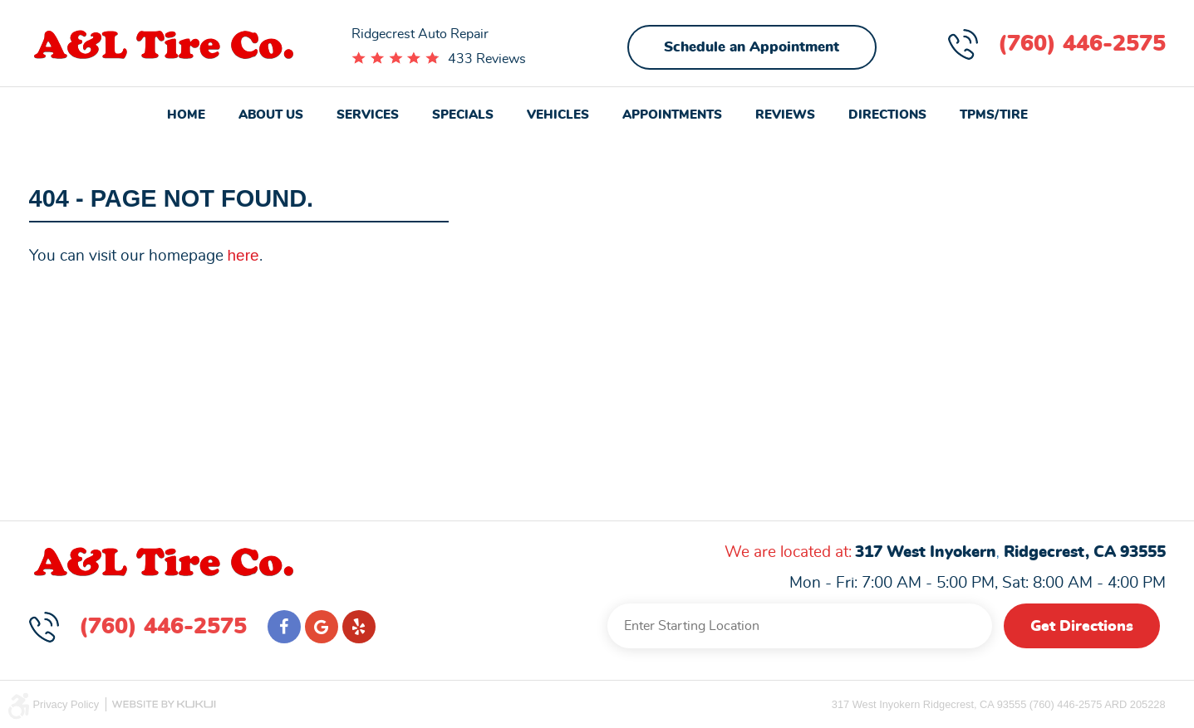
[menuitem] (186, 116)
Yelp (359, 626)
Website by (164, 704)
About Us (270, 115)
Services (368, 115)
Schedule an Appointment (751, 47)
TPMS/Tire (994, 115)
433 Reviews (487, 59)
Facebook (284, 626)
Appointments (672, 115)
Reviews (785, 115)
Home (186, 115)
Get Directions (1081, 626)
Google (321, 626)
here (243, 255)
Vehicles (558, 115)
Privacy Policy (66, 704)
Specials (463, 115)
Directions (887, 115)
